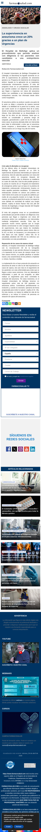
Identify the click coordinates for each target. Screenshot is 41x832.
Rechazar (18, 826)
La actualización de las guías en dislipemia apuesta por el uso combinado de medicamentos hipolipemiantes (18, 488)
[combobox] (21, 342)
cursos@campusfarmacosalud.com (14, 745)
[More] (19, 303)
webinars (19, 700)
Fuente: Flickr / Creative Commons (20, 160)
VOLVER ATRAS (31, 65)
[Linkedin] (6, 303)
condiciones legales (26, 376)
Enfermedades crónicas (12, 505)
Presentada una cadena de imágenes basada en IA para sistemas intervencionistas (19, 535)
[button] (2, 3)
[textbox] (20, 342)
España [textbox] (8, 354)
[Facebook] (3, 303)
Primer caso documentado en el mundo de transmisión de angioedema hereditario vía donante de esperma (18, 604)
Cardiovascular (9, 482)
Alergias (6, 598)
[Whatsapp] (10, 303)
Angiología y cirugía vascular (14, 531)
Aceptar (8, 826)
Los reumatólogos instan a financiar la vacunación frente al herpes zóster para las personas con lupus (19, 580)
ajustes (29, 821)
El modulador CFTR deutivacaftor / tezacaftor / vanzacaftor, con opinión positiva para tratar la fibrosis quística (20, 511)
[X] (16, 303)
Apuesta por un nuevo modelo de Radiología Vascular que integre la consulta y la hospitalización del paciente (19, 557)
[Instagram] (13, 303)
